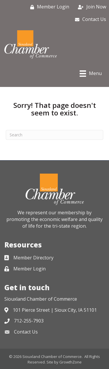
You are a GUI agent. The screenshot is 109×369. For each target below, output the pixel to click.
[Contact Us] (89, 19)
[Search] (54, 135)
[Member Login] (48, 6)
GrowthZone (70, 362)
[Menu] (91, 73)
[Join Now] (90, 6)
